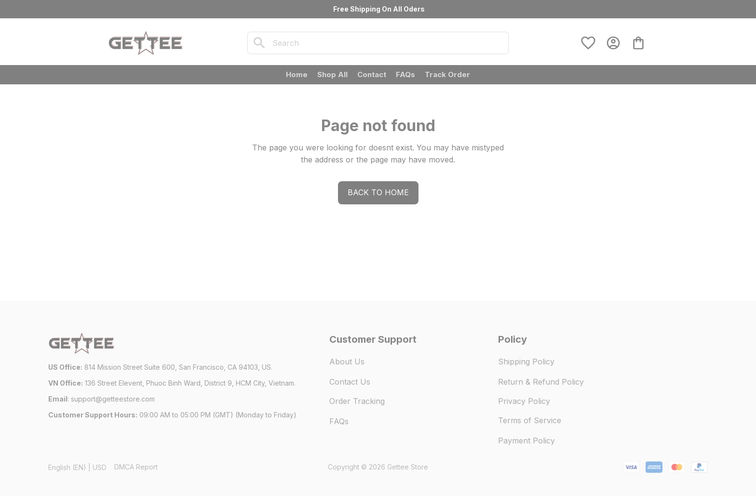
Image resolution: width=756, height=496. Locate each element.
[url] (113, 399)
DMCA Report (136, 467)
